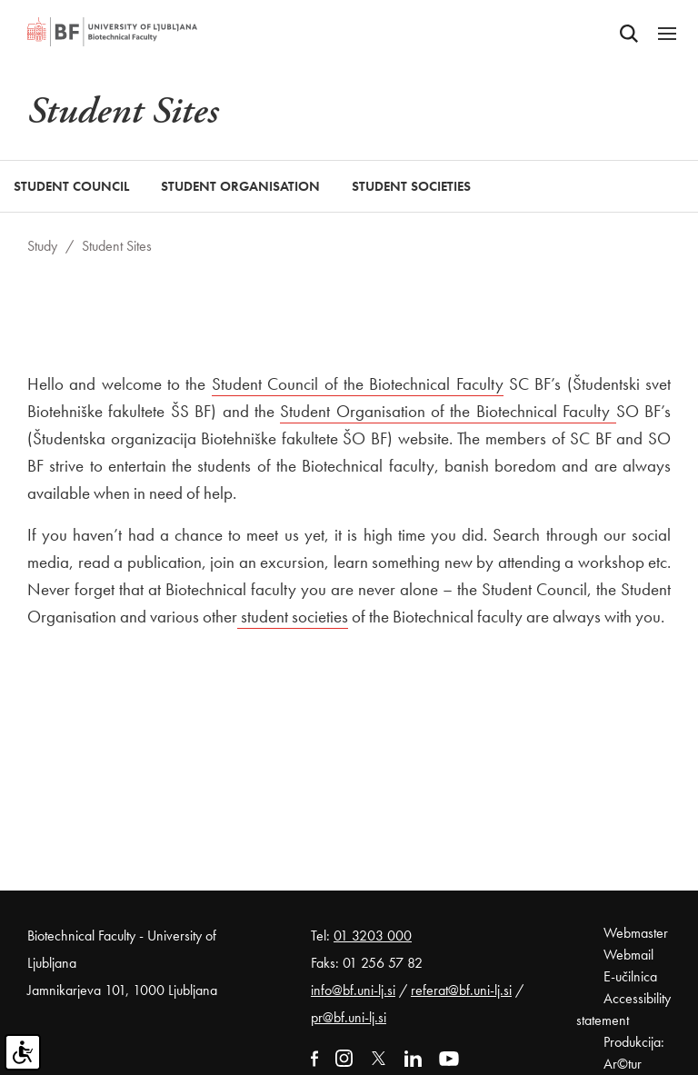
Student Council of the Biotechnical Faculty (358, 384)
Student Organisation (240, 186)
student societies (292, 616)
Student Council (71, 186)
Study (42, 245)
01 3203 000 (373, 935)
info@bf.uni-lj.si (353, 990)
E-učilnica (630, 976)
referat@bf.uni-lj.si (461, 990)
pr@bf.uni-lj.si (348, 1017)
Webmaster (635, 932)
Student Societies (411, 186)
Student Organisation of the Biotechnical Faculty (447, 411)
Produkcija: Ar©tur (633, 1052)
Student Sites (117, 245)
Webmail (628, 954)
